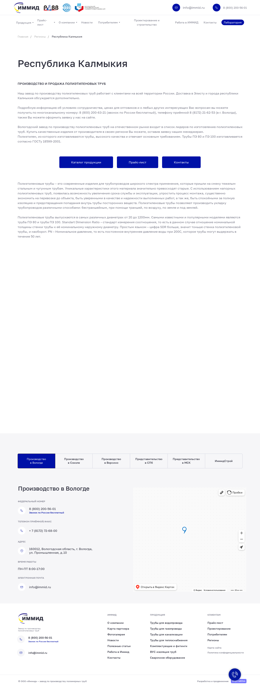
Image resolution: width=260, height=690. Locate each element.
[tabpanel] (130, 541)
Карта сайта (214, 647)
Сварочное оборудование (167, 657)
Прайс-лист (215, 622)
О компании (115, 622)
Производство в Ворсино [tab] (111, 460)
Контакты (113, 657)
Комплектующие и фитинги (168, 646)
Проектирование (219, 628)
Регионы (40, 36)
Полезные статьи (119, 646)
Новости (113, 640)
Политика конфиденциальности (225, 652)
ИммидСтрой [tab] (224, 461)
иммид (112, 614)
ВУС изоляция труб (163, 651)
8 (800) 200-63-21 (92, 112)
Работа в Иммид (118, 651)
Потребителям (217, 634)
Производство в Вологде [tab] (36, 460)
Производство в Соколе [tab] (74, 460)
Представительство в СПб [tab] (148, 460)
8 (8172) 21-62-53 (202, 112)
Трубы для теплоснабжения (168, 640)
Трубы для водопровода (166, 622)
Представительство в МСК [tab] (186, 460)
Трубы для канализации (166, 634)
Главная (23, 36)
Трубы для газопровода (166, 628)
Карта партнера (118, 628)
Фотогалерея (116, 634)
